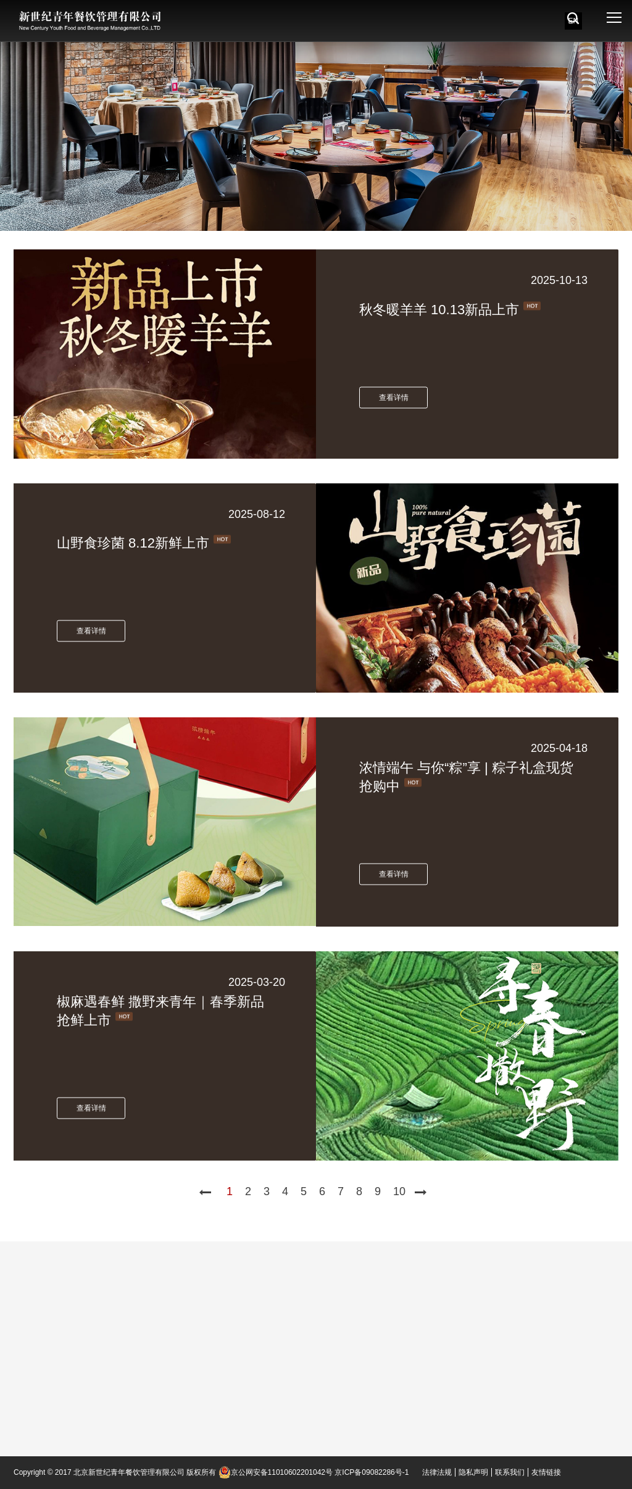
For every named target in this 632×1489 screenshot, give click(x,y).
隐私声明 (473, 1472)
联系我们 (510, 1472)
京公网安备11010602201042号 (275, 1472)
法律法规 (437, 1472)
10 (399, 1191)
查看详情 (394, 397)
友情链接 (546, 1472)
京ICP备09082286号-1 (372, 1472)
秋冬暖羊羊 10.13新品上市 (439, 309)
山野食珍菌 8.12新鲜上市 (133, 543)
